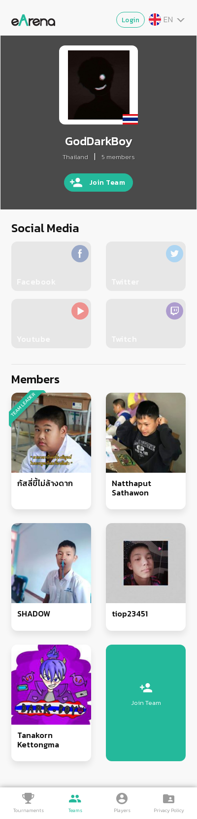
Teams (75, 810)
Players (122, 810)
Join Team (107, 182)
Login (131, 20)
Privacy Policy (169, 810)
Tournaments (28, 810)
